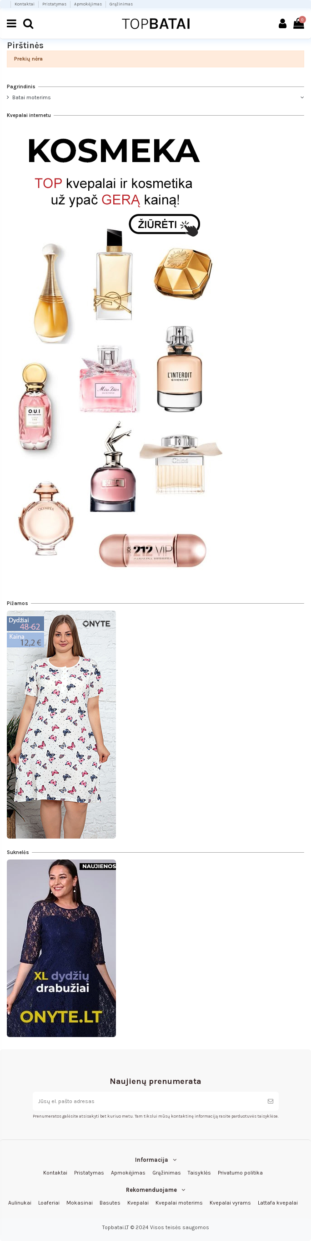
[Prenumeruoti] (270, 1101)
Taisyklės (199, 1173)
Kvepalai (138, 1203)
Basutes (110, 1203)
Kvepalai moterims (179, 1203)
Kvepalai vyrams (230, 1203)
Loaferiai (49, 1203)
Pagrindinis (21, 87)
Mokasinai (79, 1203)
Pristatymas (54, 3)
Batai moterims (31, 97)
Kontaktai (25, 3)
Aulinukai (19, 1203)
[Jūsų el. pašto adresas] (147, 1101)
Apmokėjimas (88, 3)
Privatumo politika (240, 1173)
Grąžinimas (121, 3)
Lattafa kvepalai (278, 1203)
